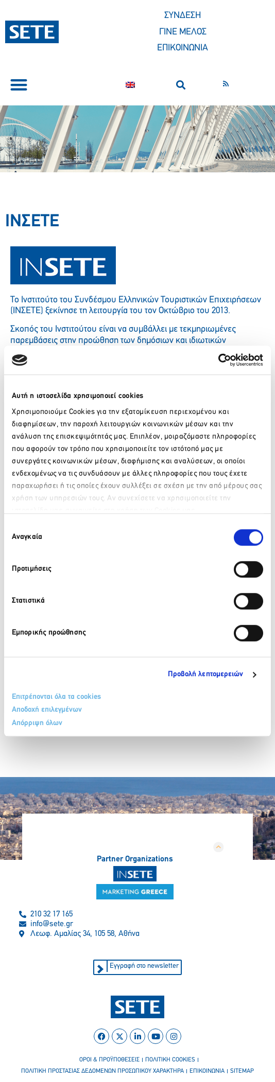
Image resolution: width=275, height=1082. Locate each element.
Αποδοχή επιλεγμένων (47, 710)
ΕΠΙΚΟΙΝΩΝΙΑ (182, 48)
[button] (18, 85)
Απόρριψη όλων (37, 723)
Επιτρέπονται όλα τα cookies (56, 697)
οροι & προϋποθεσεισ (109, 1060)
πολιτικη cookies (170, 1060)
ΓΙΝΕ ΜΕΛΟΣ (183, 32)
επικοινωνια (207, 1071)
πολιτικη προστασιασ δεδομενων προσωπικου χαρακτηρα (102, 1071)
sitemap (242, 1071)
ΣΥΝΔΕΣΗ (182, 16)
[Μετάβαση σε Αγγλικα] (130, 85)
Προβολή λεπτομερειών (206, 674)
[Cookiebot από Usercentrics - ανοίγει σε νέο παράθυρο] (218, 360)
